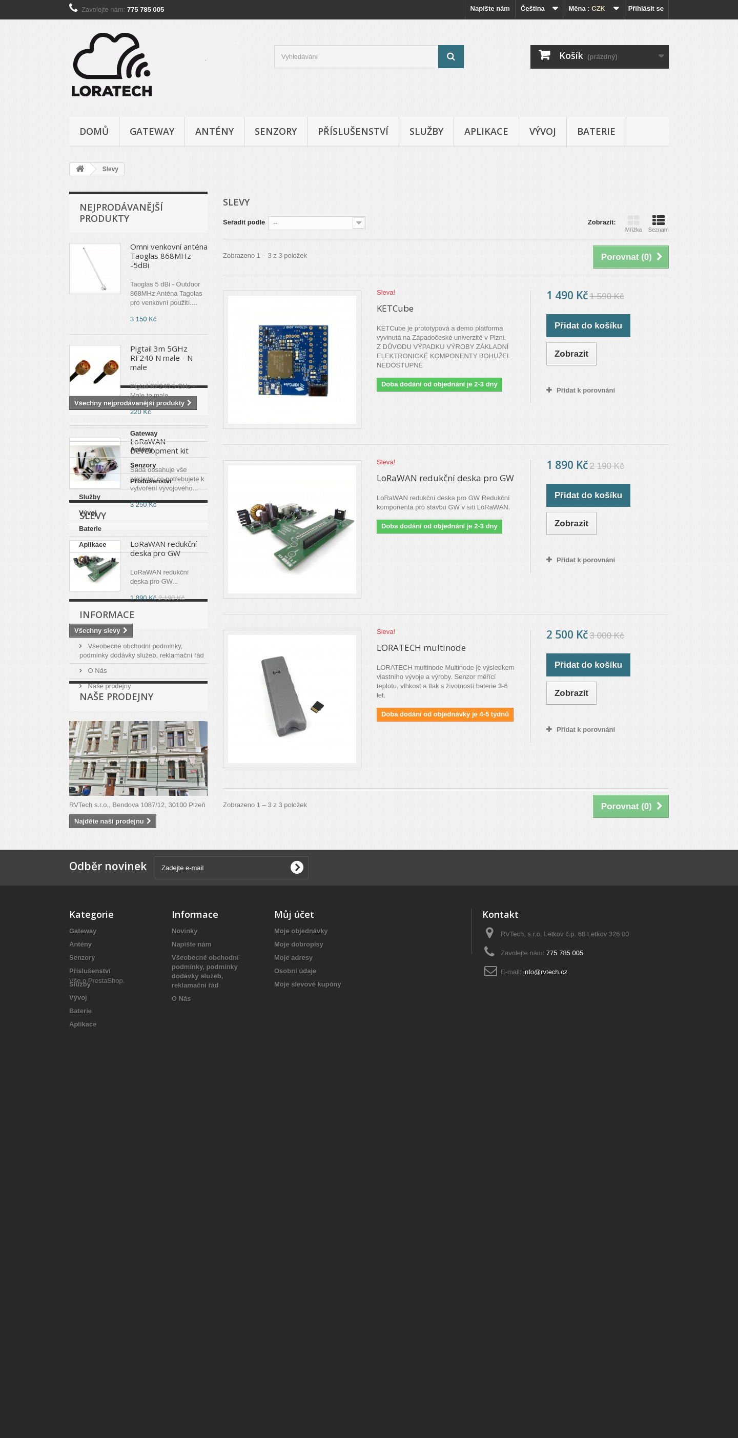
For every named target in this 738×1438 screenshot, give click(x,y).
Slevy (92, 758)
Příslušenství (353, 131)
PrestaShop (105, 1382)
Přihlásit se (646, 8)
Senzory (276, 131)
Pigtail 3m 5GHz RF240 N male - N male (161, 357)
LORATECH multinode (421, 647)
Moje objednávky (301, 1271)
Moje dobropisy (298, 1284)
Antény (214, 131)
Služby (426, 131)
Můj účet (294, 1254)
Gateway (152, 131)
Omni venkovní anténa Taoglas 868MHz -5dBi (169, 255)
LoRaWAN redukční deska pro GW (163, 790)
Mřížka (633, 223)
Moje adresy (293, 1297)
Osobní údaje (295, 1310)
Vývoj (542, 131)
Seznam (658, 223)
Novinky (185, 1271)
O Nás (96, 963)
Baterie (596, 131)
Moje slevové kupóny (307, 1324)
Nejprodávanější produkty (121, 212)
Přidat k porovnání (586, 390)
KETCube (395, 308)
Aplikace (486, 131)
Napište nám (490, 8)
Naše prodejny (108, 978)
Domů (94, 131)
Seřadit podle (244, 222)
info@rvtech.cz (545, 1312)
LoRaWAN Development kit (159, 446)
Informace (107, 911)
